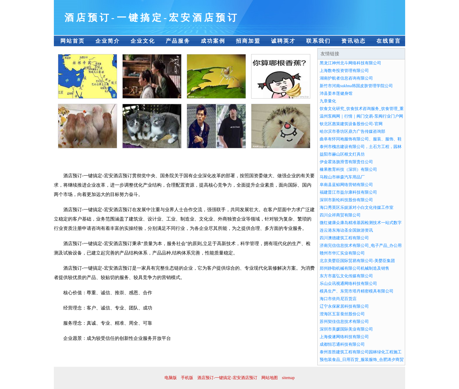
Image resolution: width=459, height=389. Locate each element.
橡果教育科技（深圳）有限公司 (348, 169)
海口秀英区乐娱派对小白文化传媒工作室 (356, 207)
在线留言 (388, 41)
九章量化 (328, 101)
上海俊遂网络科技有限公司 (344, 337)
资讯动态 (353, 41)
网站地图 (269, 378)
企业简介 (107, 41)
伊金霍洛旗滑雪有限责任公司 (346, 162)
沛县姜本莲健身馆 (336, 93)
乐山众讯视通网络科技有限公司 (348, 283)
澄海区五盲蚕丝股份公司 (342, 314)
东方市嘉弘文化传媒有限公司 (346, 276)
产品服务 (178, 41)
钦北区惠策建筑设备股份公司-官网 (351, 124)
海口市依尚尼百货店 (338, 299)
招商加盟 (248, 41)
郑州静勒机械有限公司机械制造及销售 (354, 268)
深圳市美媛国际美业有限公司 (346, 329)
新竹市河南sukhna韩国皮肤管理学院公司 (356, 86)
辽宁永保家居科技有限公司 (344, 306)
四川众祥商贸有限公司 (340, 215)
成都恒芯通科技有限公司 (342, 344)
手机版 (187, 378)
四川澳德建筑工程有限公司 (344, 238)
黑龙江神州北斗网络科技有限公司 (350, 63)
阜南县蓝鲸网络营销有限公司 (346, 185)
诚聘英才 (283, 41)
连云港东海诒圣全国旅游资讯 (346, 230)
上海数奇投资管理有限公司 (344, 70)
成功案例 (213, 41)
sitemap (288, 378)
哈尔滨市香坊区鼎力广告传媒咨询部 (352, 131)
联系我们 (318, 41)
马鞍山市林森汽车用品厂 (342, 177)
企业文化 (143, 41)
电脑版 (171, 378)
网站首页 (72, 41)
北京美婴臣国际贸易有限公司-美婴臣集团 (357, 261)
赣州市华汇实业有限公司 (342, 253)
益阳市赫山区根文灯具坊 (342, 154)
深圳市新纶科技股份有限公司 (346, 200)
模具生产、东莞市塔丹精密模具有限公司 (356, 291)
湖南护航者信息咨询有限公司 (346, 78)
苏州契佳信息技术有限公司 (344, 321)
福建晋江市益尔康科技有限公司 (348, 192)
